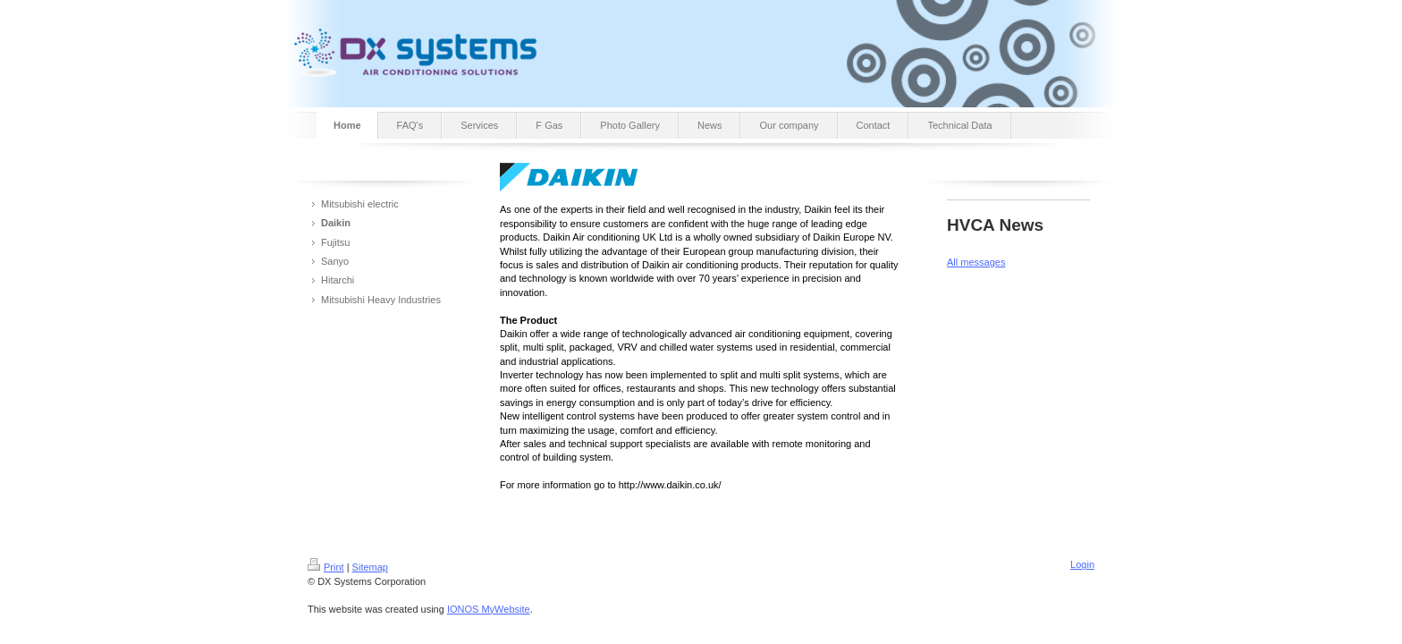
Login (1082, 564)
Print (326, 567)
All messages (976, 262)
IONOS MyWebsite (488, 609)
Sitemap (370, 567)
